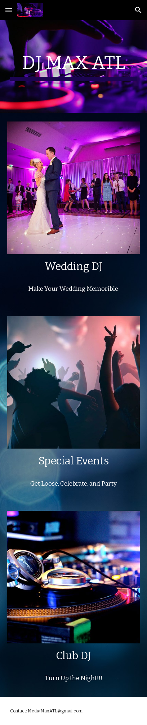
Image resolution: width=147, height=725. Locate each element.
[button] (8, 10)
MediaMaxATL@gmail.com (55, 710)
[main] (73, 66)
